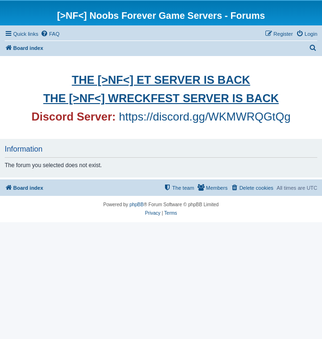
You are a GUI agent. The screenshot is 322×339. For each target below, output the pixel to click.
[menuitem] (50, 34)
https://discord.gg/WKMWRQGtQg (204, 116)
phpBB (137, 204)
